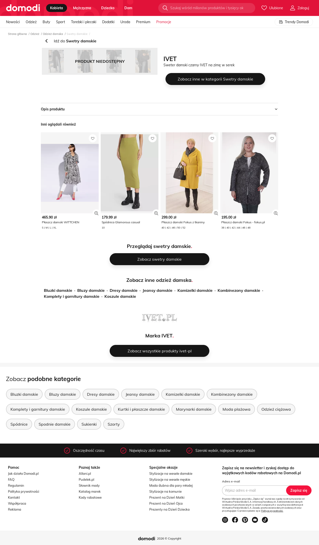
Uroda (125, 22)
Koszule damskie (120, 296)
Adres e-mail (231, 481)
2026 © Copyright (169, 538)
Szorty (114, 424)
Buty (46, 22)
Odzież (31, 22)
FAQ (11, 479)
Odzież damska (53, 34)
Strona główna (17, 34)
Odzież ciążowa (276, 409)
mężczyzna (82, 8)
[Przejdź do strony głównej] (23, 8)
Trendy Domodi (294, 22)
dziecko (107, 8)
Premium (143, 22)
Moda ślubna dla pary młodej (171, 485)
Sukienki (89, 424)
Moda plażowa (236, 409)
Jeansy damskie (157, 290)
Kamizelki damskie (195, 290)
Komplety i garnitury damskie (71, 296)
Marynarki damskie (194, 409)
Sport (60, 22)
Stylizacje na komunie (165, 491)
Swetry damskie (77, 34)
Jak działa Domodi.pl (23, 473)
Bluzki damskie (58, 290)
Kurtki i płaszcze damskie (141, 409)
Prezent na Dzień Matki (166, 497)
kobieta (56, 8)
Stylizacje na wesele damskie (170, 473)
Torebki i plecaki (83, 22)
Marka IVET (158, 335)
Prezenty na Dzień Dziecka (169, 509)
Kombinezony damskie (239, 290)
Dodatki (108, 22)
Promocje (163, 22)
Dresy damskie (124, 290)
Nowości (13, 22)
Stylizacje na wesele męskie (169, 479)
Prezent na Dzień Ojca (166, 503)
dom (128, 8)
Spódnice (19, 424)
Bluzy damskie (91, 290)
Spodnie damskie (55, 424)
